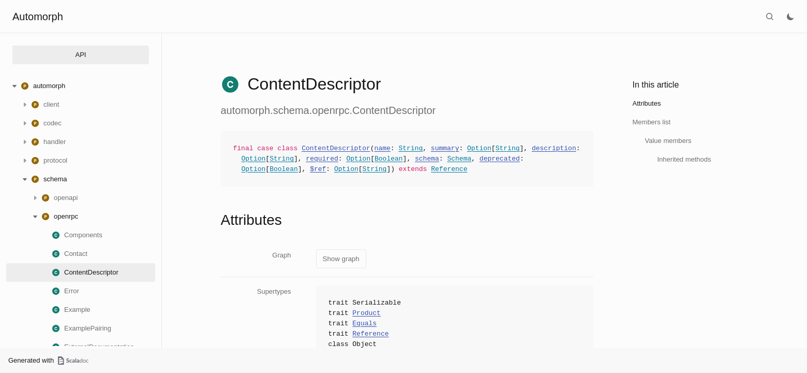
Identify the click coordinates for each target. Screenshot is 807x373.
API (81, 55)
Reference (449, 169)
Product (366, 313)
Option (479, 148)
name (383, 148)
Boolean (389, 159)
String (410, 148)
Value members (668, 141)
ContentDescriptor (336, 148)
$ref (318, 169)
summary (445, 148)
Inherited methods (684, 159)
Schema (459, 159)
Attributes (647, 103)
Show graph (341, 259)
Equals (364, 323)
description (554, 148)
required (322, 159)
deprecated (500, 159)
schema (427, 159)
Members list (652, 122)
